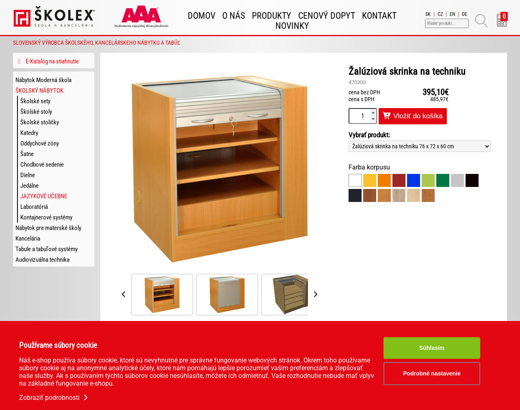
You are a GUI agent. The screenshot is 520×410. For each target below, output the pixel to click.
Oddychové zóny (39, 143)
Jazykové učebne (43, 196)
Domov (201, 16)
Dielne (27, 175)
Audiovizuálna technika (42, 259)
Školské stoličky (39, 122)
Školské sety (35, 101)
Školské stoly (36, 111)
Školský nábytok (39, 90)
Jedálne (29, 185)
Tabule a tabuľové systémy (46, 249)
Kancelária (27, 238)
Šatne (27, 154)
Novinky (292, 26)
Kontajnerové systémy (46, 217)
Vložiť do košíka (413, 116)
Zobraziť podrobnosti (54, 397)
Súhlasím (431, 348)
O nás (233, 16)
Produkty (271, 16)
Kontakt (379, 16)
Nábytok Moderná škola (43, 80)
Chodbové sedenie (42, 164)
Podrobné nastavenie (432, 373)
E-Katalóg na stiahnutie (47, 61)
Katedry (29, 133)
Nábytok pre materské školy (48, 228)
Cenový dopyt (326, 16)
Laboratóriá (34, 206)
